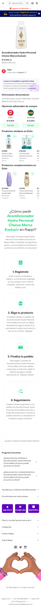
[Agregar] (15, 136)
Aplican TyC (32, 15)
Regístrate (25, 12)
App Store (7, 508)
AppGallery (33, 508)
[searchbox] (18, 3)
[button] (20, 8)
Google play (20, 508)
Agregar (10, 125)
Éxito (9, 70)
